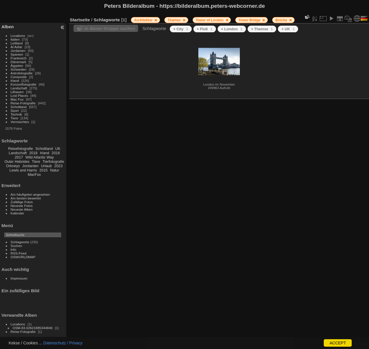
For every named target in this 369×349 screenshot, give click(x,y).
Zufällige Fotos (22, 202)
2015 (43, 170)
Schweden (19, 69)
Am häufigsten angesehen (30, 194)
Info (13, 249)
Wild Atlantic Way (39, 157)
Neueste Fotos (22, 205)
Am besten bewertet (26, 198)
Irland (15, 80)
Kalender (17, 213)
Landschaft (19, 88)
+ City (180, 29)
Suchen (16, 246)
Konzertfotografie (24, 84)
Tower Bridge (249, 20)
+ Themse (262, 29)
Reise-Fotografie (23, 103)
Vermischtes (20, 122)
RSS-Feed (19, 253)
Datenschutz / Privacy (63, 343)
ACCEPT (338, 343)
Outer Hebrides (16, 161)
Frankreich (19, 58)
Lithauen (17, 92)
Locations (18, 35)
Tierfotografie (53, 161)
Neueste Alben (22, 209)
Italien (15, 39)
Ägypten (17, 65)
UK (58, 148)
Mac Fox (17, 99)
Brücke (281, 20)
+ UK (288, 29)
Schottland (19, 107)
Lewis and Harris (23, 170)
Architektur (143, 20)
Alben (7, 26)
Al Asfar (16, 47)
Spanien (17, 54)
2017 (19, 157)
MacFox (34, 174)
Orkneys (13, 166)
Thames (174, 20)
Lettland (17, 43)
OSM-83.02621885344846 (33, 328)
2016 (56, 153)
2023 (58, 166)
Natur (54, 170)
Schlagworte (20, 242)
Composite (19, 77)
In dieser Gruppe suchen (109, 28)
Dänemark (18, 62)
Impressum (19, 278)
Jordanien (18, 50)
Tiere (14, 118)
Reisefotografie (20, 148)
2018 (33, 153)
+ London (231, 29)
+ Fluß (204, 29)
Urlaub (46, 166)
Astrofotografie (22, 73)
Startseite (80, 19)
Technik (16, 114)
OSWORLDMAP (23, 257)
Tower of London (210, 20)
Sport (15, 110)
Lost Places (19, 95)
